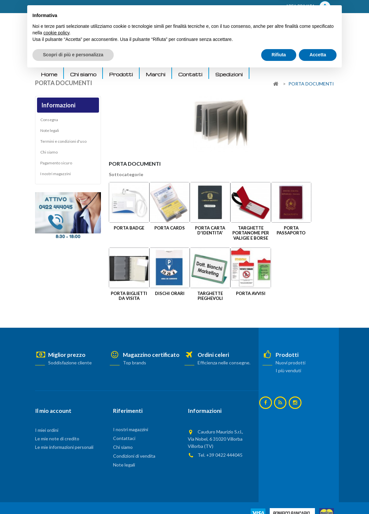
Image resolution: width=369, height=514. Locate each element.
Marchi (155, 74)
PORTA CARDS (169, 227)
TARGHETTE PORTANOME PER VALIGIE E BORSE (250, 233)
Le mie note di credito (57, 438)
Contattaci (124, 438)
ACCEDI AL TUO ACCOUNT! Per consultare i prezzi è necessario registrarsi (118, 6)
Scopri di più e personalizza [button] (73, 496)
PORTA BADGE (129, 227)
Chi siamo (83, 74)
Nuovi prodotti (290, 362)
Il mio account (53, 410)
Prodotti (121, 74)
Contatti (190, 74)
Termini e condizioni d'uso (63, 142)
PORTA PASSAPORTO (291, 230)
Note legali (49, 132)
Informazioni (58, 105)
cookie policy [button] (56, 474)
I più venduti (288, 370)
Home (49, 74)
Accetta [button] (317, 496)
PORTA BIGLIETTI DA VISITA (129, 296)
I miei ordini (46, 430)
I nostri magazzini (55, 175)
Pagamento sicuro (56, 164)
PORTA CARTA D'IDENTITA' (210, 230)
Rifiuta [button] (279, 496)
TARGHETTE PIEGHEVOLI (210, 296)
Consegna (49, 121)
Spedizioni (229, 74)
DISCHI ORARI (169, 293)
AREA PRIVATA (308, 6)
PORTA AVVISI (250, 293)
